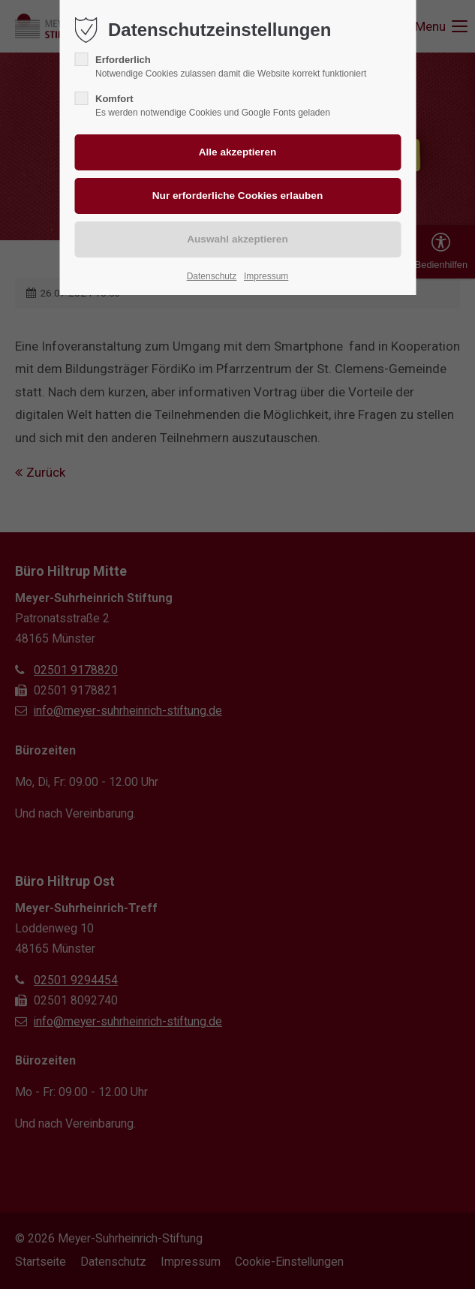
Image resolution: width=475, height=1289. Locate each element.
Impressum (266, 276)
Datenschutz (212, 276)
